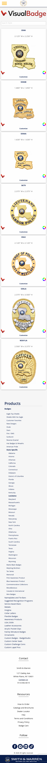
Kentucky (12, 492)
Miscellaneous (12, 588)
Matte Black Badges (14, 565)
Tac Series (10, 571)
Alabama (12, 453)
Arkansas (12, 460)
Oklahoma (12, 532)
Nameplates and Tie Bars (15, 597)
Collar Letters (10, 613)
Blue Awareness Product (16, 581)
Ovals (9, 427)
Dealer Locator (23, 711)
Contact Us (23, 679)
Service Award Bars (13, 604)
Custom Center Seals (13, 641)
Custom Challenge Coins (15, 644)
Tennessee (12, 545)
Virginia (11, 552)
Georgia (11, 483)
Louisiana (12, 496)
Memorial (10, 574)
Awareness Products (13, 619)
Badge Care (23, 725)
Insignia (8, 610)
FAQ (23, 715)
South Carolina (14, 542)
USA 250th (9, 622)
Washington (13, 555)
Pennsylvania (13, 535)
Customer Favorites (14, 420)
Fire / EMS (10, 433)
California (12, 463)
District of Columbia (16, 476)
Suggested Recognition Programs (19, 601)
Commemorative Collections (17, 584)
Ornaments (9, 635)
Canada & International (15, 591)
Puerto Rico (13, 538)
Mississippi (13, 509)
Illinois (11, 486)
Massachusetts (14, 502)
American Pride (12, 446)
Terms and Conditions (23, 718)
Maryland (12, 499)
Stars (8, 430)
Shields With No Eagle (15, 417)
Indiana (11, 489)
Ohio (10, 529)
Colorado (12, 466)
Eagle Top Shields (13, 414)
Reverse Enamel (12, 440)
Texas (11, 548)
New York (12, 522)
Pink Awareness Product (16, 578)
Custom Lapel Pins (12, 647)
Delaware (12, 473)
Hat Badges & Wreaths (15, 443)
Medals (8, 607)
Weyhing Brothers (13, 568)
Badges (8, 408)
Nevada (11, 515)
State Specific (12, 450)
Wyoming (12, 561)
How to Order (23, 704)
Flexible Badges (11, 616)
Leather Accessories (13, 625)
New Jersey (13, 519)
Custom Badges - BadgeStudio (17, 638)
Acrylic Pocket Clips (13, 629)
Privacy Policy (23, 722)
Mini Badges (11, 594)
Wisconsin (12, 558)
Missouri (12, 512)
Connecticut (13, 469)
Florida (11, 479)
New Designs (11, 424)
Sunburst (10, 437)
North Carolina (14, 525)
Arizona (11, 456)
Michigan (12, 506)
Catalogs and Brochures (23, 708)
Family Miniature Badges (15, 632)
